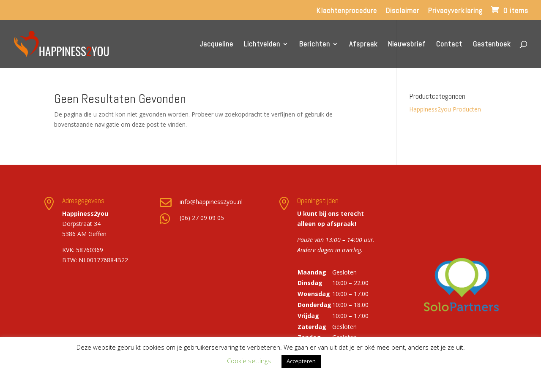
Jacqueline (216, 45)
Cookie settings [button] (249, 360)
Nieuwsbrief (407, 45)
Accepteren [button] (301, 361)
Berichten (314, 45)
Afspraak (363, 45)
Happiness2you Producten (445, 109)
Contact (449, 45)
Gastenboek (492, 45)
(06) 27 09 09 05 (202, 218)
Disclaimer (402, 11)
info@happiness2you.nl (211, 202)
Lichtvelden (262, 45)
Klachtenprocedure (346, 11)
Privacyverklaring (455, 11)
